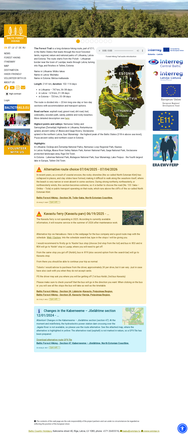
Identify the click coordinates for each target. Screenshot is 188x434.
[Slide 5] (96, 41)
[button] (182, 428)
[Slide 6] (101, 41)
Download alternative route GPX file (54, 339)
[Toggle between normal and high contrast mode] (13, 93)
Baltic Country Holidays (40, 431)
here (67, 118)
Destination (11, 70)
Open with (54, 202)
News (7, 53)
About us (9, 82)
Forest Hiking (12, 57)
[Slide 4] (92, 41)
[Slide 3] (87, 41)
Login (7, 100)
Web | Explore (54, 237)
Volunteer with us (15, 78)
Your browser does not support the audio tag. (121, 51)
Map (6, 66)
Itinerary (9, 61)
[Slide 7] (105, 41)
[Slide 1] (78, 41)
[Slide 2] (82, 41)
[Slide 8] (110, 41)
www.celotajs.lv (150, 431)
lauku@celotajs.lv (130, 431)
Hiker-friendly (12, 74)
